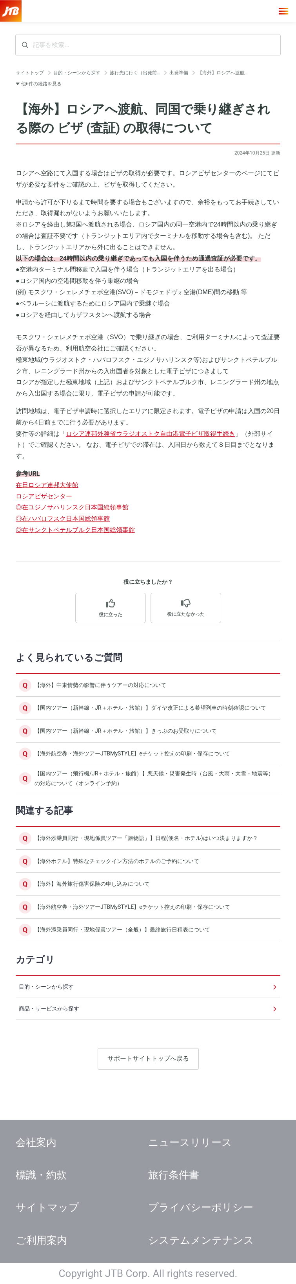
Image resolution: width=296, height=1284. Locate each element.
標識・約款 (41, 1175)
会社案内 (36, 1142)
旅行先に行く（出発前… (135, 73)
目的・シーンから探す (76, 73)
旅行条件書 (173, 1175)
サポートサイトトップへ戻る (148, 1089)
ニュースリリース (190, 1142)
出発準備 (178, 73)
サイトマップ (47, 1207)
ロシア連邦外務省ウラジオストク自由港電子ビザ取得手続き (150, 433)
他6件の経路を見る (41, 83)
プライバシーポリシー (200, 1207)
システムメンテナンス (201, 1240)
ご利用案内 (41, 1240)
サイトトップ (30, 73)
